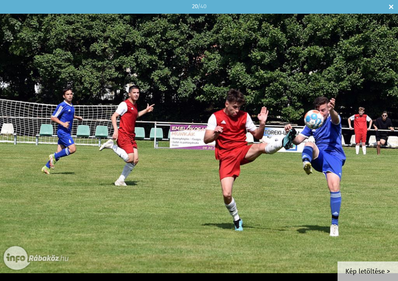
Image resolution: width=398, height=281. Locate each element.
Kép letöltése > (367, 272)
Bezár (391, 7)
